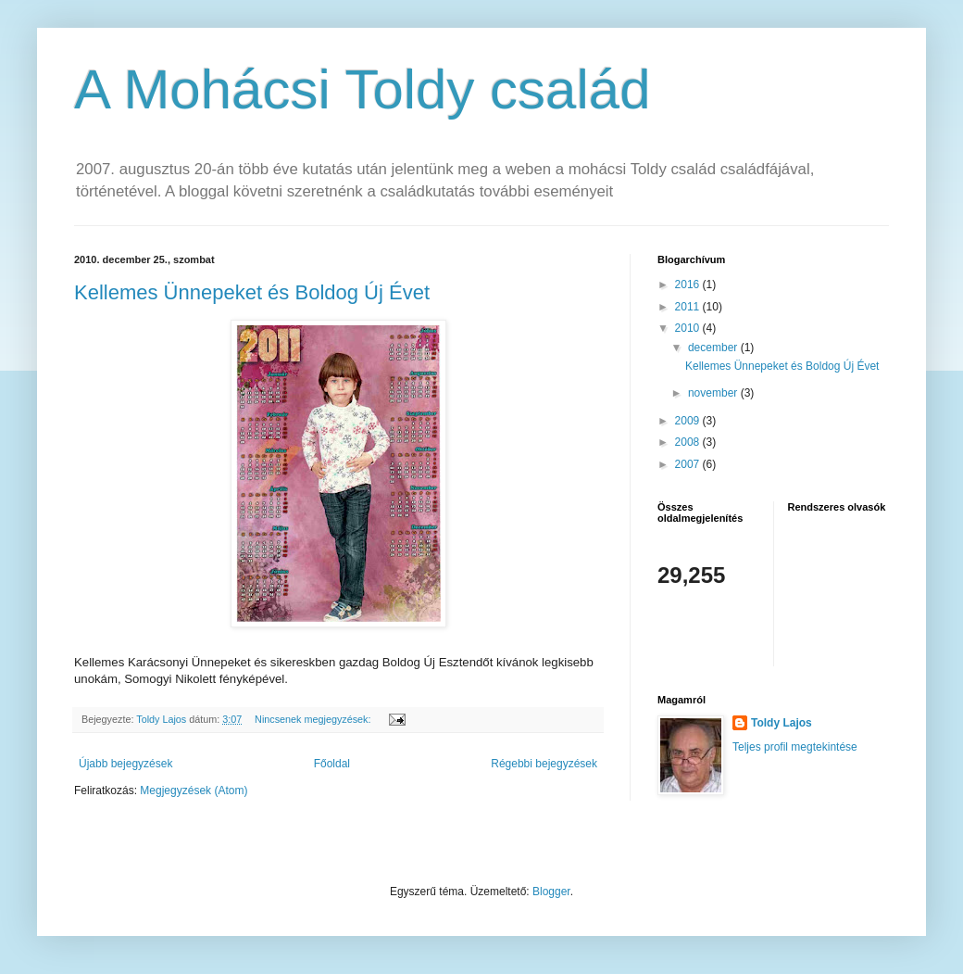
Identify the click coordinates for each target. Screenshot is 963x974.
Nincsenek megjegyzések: (314, 719)
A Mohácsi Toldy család (362, 89)
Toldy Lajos (781, 722)
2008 (689, 442)
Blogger (551, 891)
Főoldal (332, 763)
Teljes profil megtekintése (794, 746)
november (714, 392)
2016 (689, 284)
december (714, 347)
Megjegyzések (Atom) (193, 790)
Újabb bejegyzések (125, 763)
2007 (689, 464)
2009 (689, 420)
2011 (689, 306)
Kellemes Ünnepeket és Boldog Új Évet (252, 292)
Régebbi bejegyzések (544, 763)
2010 (689, 328)
